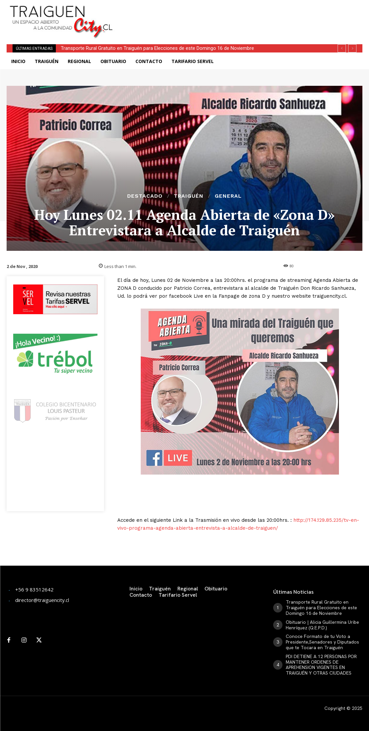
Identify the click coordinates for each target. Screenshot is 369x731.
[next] (352, 48)
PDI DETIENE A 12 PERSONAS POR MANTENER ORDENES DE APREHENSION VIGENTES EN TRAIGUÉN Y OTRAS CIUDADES (321, 664)
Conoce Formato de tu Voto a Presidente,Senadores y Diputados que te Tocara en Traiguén (322, 641)
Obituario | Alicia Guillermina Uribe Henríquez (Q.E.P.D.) (322, 625)
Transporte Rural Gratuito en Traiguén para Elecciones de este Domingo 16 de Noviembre (157, 48)
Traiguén (188, 196)
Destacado (145, 196)
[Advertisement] (206, 10)
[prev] (342, 48)
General (228, 196)
